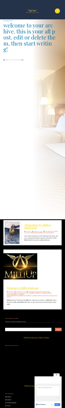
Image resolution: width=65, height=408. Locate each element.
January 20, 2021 (38, 231)
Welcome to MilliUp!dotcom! (23, 288)
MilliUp (45, 293)
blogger (38, 291)
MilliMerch (33, 293)
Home (7, 59)
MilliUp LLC (17, 294)
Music (44, 295)
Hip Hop (27, 293)
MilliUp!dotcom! (43, 232)
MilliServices (40, 293)
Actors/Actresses (10, 402)
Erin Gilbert (48, 231)
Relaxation (51, 232)
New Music (49, 295)
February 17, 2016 (21, 291)
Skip (52, 404)
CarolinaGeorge (15, 293)
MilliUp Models (35, 232)
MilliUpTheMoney (38, 295)
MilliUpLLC (30, 295)
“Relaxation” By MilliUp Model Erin (37, 226)
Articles (30, 291)
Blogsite (42, 291)
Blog (34, 291)
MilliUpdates (23, 295)
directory (22, 293)
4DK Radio (8, 396)
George (28, 231)
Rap (54, 295)
